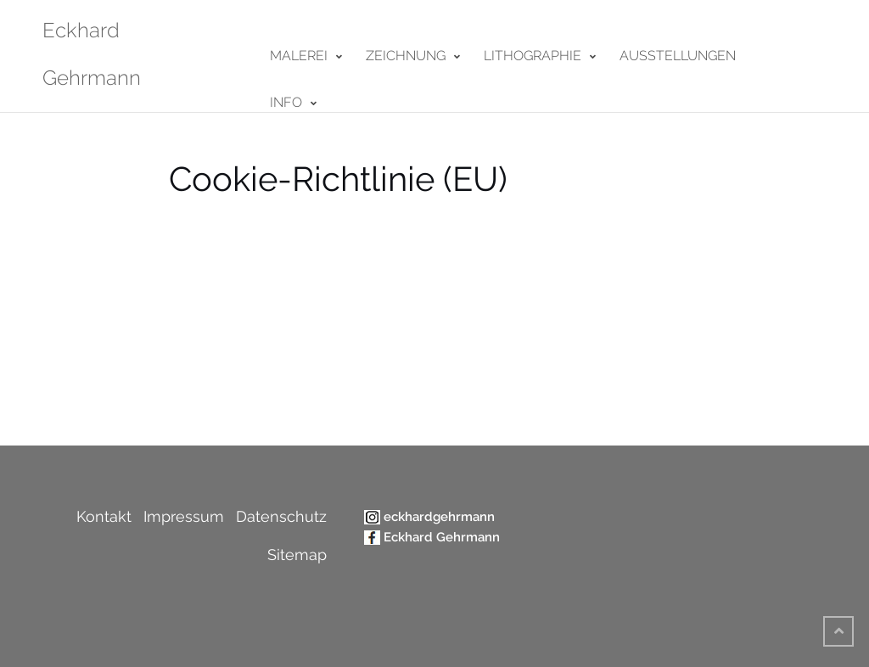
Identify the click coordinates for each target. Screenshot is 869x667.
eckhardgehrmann (439, 516)
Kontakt (104, 516)
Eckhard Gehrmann (442, 537)
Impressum (183, 516)
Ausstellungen (678, 56)
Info (286, 102)
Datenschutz (281, 516)
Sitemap (297, 554)
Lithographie (532, 56)
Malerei (299, 56)
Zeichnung (406, 56)
